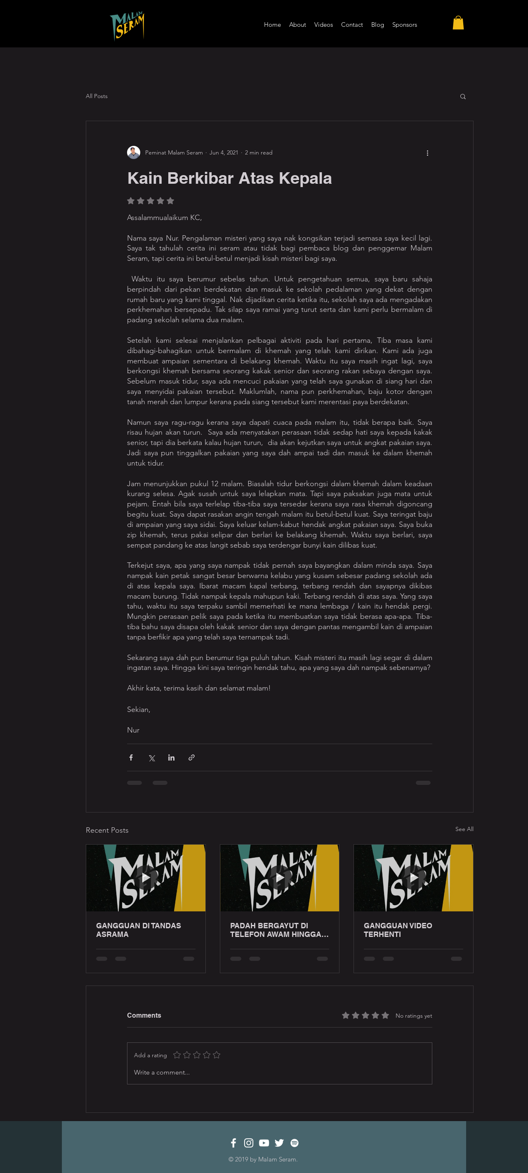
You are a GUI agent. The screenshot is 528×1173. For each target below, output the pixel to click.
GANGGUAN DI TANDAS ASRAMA (138, 930)
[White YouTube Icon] (264, 1143)
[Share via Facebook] (131, 757)
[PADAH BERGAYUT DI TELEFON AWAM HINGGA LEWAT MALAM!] (279, 878)
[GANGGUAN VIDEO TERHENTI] (413, 878)
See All (464, 829)
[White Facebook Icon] (233, 1143)
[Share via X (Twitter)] (151, 757)
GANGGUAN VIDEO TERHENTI (398, 930)
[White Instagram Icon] (249, 1143)
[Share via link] (192, 757)
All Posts (97, 96)
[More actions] (427, 152)
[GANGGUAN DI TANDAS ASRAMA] (145, 878)
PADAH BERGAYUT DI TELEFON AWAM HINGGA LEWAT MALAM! (275, 930)
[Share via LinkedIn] (171, 757)
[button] (458, 22)
